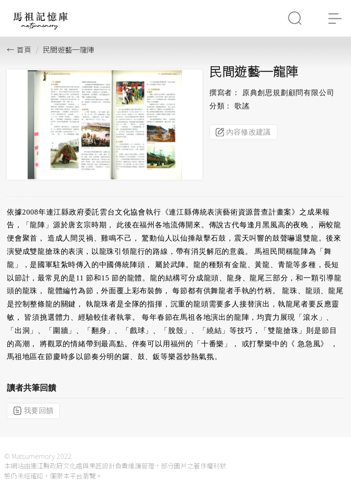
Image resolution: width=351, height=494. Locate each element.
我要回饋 (33, 411)
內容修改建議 (243, 132)
